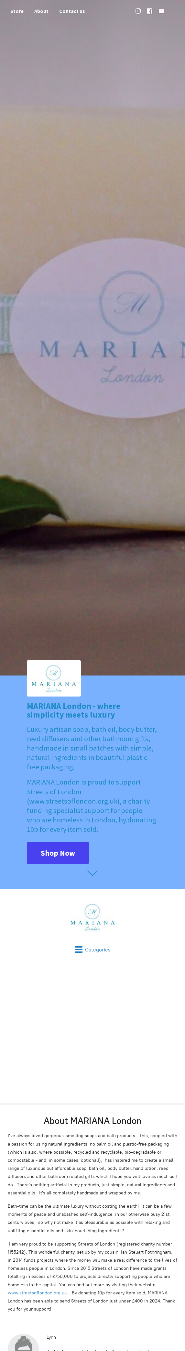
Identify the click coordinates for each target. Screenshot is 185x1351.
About (41, 11)
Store (17, 11)
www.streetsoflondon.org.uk (37, 1293)
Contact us (72, 11)
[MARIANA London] (92, 917)
